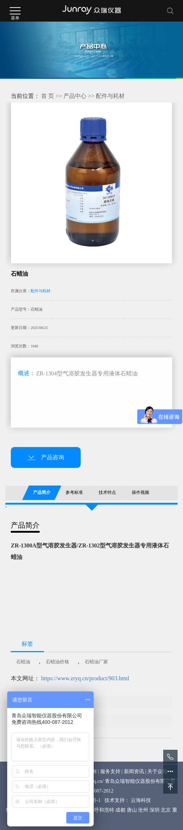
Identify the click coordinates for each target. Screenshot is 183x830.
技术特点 (107, 492)
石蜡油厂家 (96, 661)
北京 (166, 810)
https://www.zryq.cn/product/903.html (85, 678)
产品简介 (41, 492)
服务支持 (110, 771)
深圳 (154, 810)
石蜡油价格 (57, 661)
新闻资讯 (134, 771)
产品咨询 (45, 457)
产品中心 (74, 96)
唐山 (132, 810)
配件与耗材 (110, 96)
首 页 (47, 96)
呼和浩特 (104, 810)
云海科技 (141, 800)
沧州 (143, 810)
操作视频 (140, 492)
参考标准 (74, 492)
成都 (120, 810)
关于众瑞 (157, 771)
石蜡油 (23, 661)
